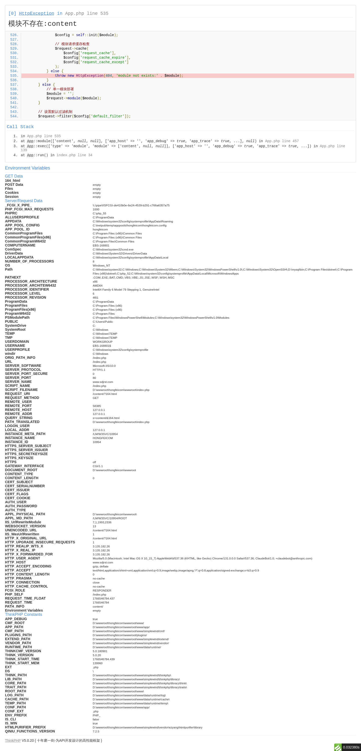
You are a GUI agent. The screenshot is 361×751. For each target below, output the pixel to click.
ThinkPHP (13, 740)
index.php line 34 (75, 155)
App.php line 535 (87, 13)
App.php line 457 (282, 141)
